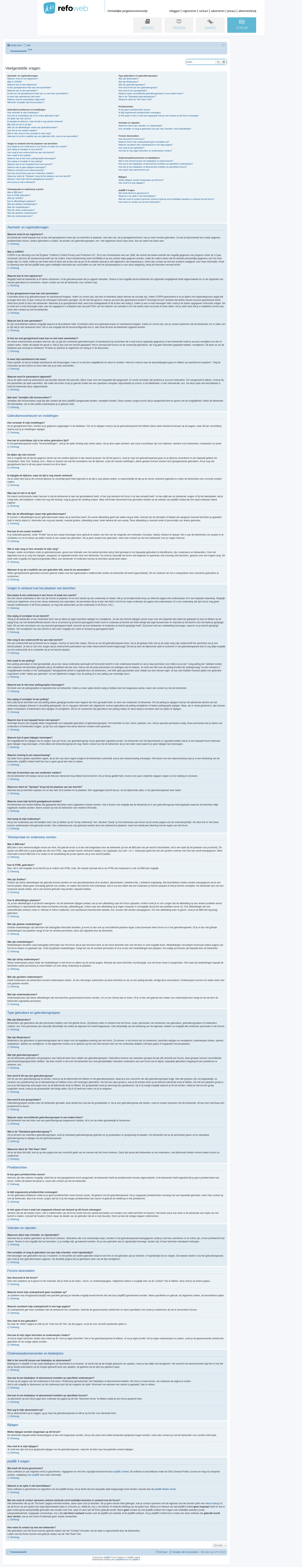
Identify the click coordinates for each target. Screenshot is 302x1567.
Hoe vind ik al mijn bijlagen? (131, 183)
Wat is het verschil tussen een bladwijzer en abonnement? (145, 161)
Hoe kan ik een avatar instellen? (22, 130)
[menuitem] (30, 50)
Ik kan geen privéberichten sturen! (134, 109)
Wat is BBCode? (15, 192)
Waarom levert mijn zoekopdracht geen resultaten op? (143, 142)
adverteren (218, 11)
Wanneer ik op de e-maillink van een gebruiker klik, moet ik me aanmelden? (42, 136)
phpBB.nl (136, 1560)
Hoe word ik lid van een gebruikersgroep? (138, 87)
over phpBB (33, 1475)
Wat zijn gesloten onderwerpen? (22, 213)
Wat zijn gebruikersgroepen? (131, 84)
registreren (189, 11)
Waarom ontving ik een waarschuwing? (25, 170)
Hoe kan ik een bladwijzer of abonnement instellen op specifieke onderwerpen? (155, 164)
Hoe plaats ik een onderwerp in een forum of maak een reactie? (37, 146)
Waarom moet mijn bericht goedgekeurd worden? (30, 179)
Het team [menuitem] (163, 1552)
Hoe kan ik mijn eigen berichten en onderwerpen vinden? (145, 151)
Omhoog (14, 244)
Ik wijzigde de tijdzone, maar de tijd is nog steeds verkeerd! (35, 121)
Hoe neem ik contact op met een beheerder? (139, 202)
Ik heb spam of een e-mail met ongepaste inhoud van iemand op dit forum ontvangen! (158, 115)
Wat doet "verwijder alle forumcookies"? (25, 102)
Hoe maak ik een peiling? (19, 155)
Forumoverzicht (19, 1552)
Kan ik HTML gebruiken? (19, 195)
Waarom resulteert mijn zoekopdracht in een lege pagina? (145, 145)
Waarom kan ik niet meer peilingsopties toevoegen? (31, 158)
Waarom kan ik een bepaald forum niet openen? (29, 164)
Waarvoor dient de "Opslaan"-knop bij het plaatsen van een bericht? (39, 176)
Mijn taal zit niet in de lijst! (19, 124)
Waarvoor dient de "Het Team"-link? (135, 99)
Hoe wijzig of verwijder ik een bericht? (25, 149)
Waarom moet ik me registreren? (22, 78)
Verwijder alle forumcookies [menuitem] (185, 1552)
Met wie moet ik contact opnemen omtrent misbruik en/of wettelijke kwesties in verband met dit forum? (166, 199)
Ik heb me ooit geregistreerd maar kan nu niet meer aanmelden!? (37, 93)
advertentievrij (247, 11)
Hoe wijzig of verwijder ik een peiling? (25, 161)
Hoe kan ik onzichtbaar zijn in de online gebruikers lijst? (33, 115)
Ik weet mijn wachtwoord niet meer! (23, 96)
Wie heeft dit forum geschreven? (133, 193)
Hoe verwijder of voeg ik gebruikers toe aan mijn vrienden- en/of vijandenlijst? (154, 129)
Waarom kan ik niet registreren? (22, 84)
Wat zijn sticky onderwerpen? (21, 210)
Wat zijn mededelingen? (18, 207)
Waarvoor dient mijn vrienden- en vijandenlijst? (140, 125)
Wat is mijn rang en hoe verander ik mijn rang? (29, 133)
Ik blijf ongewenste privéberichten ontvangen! (139, 112)
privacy (231, 11)
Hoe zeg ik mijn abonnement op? (133, 170)
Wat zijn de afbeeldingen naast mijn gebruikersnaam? (32, 127)
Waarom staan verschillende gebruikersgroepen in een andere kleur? (150, 93)
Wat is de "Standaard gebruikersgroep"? (137, 96)
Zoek (218, 62)
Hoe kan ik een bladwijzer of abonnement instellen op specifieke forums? (152, 167)
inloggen (174, 11)
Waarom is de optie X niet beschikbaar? (137, 196)
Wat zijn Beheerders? (128, 78)
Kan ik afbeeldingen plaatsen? (21, 201)
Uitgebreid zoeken (223, 62)
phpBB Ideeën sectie (165, 1489)
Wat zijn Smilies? (15, 198)
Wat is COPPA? (14, 82)
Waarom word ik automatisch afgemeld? (26, 99)
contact (203, 11)
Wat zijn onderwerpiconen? (20, 216)
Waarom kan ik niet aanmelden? (22, 90)
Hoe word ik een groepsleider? (132, 90)
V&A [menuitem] (28, 45)
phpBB (106, 1557)
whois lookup (212, 1503)
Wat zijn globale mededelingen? (22, 204)
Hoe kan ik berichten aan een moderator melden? (30, 173)
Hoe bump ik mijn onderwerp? (21, 182)
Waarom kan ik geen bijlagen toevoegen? (26, 167)
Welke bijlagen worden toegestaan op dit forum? (141, 180)
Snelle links (16, 45)
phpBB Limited (121, 1471)
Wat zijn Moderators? (128, 82)
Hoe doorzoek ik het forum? (131, 139)
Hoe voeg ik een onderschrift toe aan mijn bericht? (31, 152)
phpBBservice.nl (123, 1560)
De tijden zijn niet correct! (19, 118)
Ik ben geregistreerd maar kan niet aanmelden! (29, 87)
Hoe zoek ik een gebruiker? (131, 148)
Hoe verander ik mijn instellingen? (23, 112)
